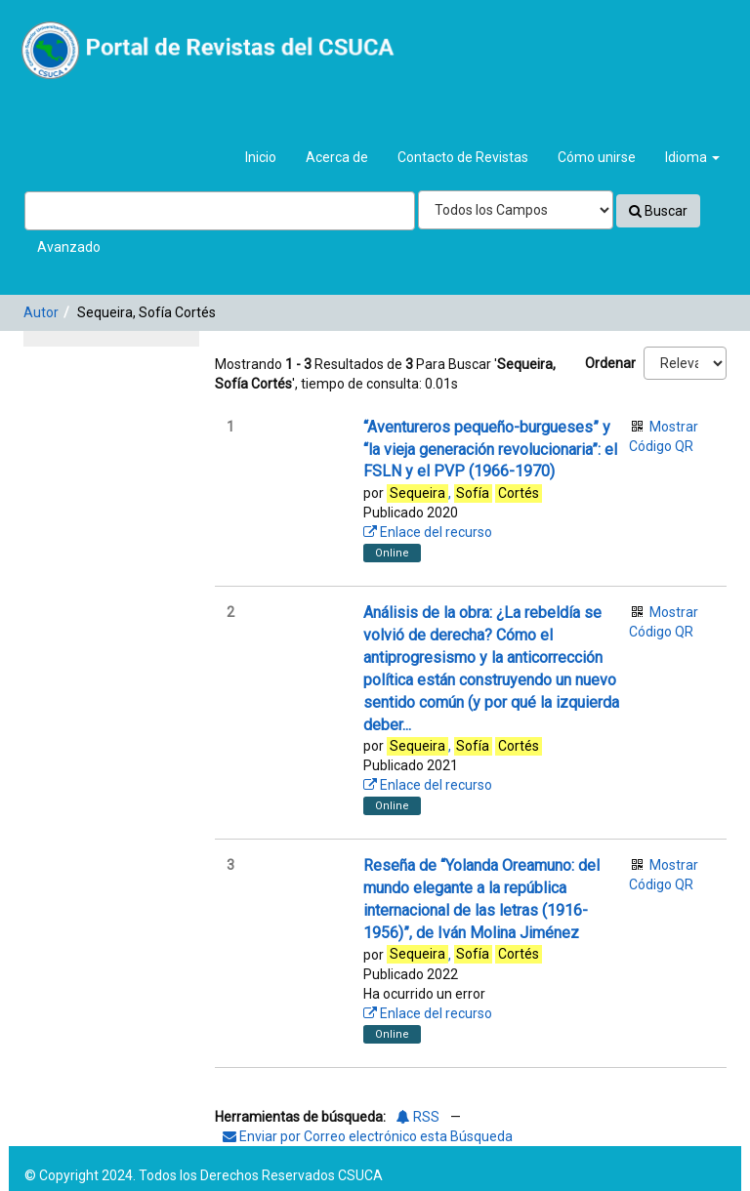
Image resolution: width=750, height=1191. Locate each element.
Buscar (658, 211)
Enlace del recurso (427, 532)
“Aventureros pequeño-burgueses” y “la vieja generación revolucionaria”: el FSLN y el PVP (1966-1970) (490, 449)
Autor (41, 312)
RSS (417, 1117)
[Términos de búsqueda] (219, 210)
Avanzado (69, 247)
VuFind (60, 30)
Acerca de (337, 157)
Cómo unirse (597, 157)
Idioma (692, 157)
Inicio (260, 157)
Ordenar (610, 363)
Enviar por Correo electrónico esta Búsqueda (368, 1136)
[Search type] (515, 209)
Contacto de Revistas (462, 157)
